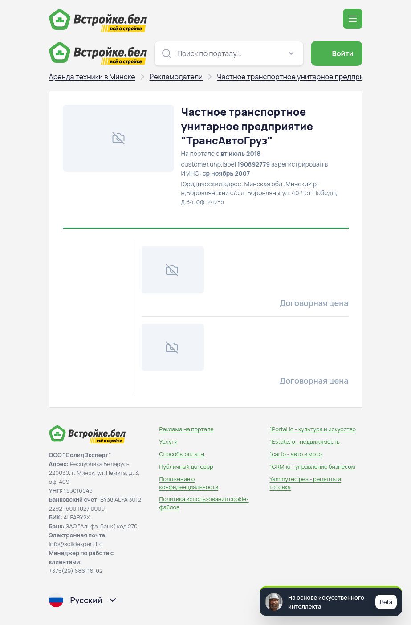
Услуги (168, 441)
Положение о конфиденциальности (189, 483)
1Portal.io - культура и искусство (313, 429)
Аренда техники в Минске (92, 77)
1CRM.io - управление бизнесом (312, 466)
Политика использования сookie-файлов (204, 503)
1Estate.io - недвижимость (305, 441)
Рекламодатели (176, 77)
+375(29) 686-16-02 (76, 571)
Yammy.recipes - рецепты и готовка (305, 483)
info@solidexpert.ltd (76, 544)
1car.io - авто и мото (296, 454)
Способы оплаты (181, 454)
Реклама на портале (186, 429)
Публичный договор (186, 466)
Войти (336, 53)
